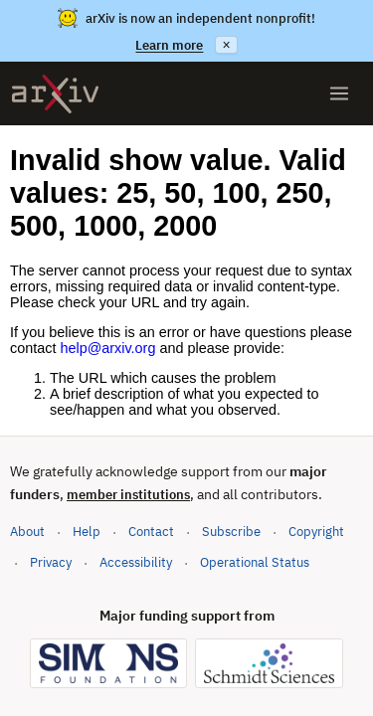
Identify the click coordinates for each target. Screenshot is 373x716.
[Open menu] (339, 93)
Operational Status (254, 561)
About (27, 531)
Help (86, 531)
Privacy (51, 562)
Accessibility (135, 562)
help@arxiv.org (107, 348)
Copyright (316, 531)
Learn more (169, 45)
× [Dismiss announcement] (226, 45)
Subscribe (231, 531)
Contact (151, 531)
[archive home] (55, 94)
